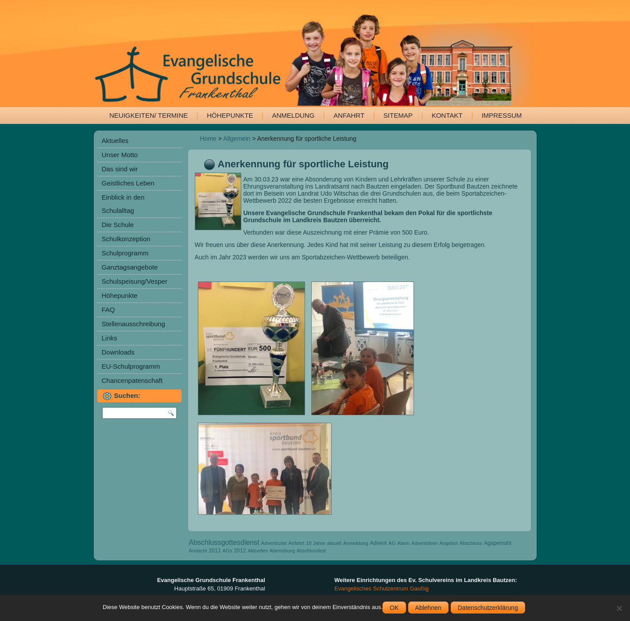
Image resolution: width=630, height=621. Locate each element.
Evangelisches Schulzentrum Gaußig (381, 588)
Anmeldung (293, 115)
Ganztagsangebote (130, 267)
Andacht (198, 550)
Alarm (404, 543)
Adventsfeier (424, 543)
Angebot (448, 543)
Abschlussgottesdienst (224, 542)
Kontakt (447, 115)
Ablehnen (428, 607)
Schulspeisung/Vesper (134, 281)
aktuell (334, 543)
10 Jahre (315, 543)
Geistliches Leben (128, 183)
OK (394, 607)
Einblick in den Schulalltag (123, 203)
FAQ (108, 309)
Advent (378, 543)
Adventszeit (274, 543)
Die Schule (118, 224)
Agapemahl (497, 543)
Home (208, 138)
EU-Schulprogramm (131, 366)
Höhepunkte (230, 115)
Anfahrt (348, 115)
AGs (227, 550)
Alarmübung (282, 550)
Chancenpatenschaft (132, 380)
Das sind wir (120, 169)
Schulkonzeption (126, 239)
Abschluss (471, 543)
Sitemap (398, 115)
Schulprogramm (125, 253)
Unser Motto (120, 154)
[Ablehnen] (619, 608)
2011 (214, 551)
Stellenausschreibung (133, 324)
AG (392, 543)
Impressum (502, 115)
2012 (240, 551)
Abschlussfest (311, 550)
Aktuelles (115, 140)
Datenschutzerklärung (488, 607)
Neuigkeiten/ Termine (148, 115)
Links (109, 338)
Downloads (118, 352)
